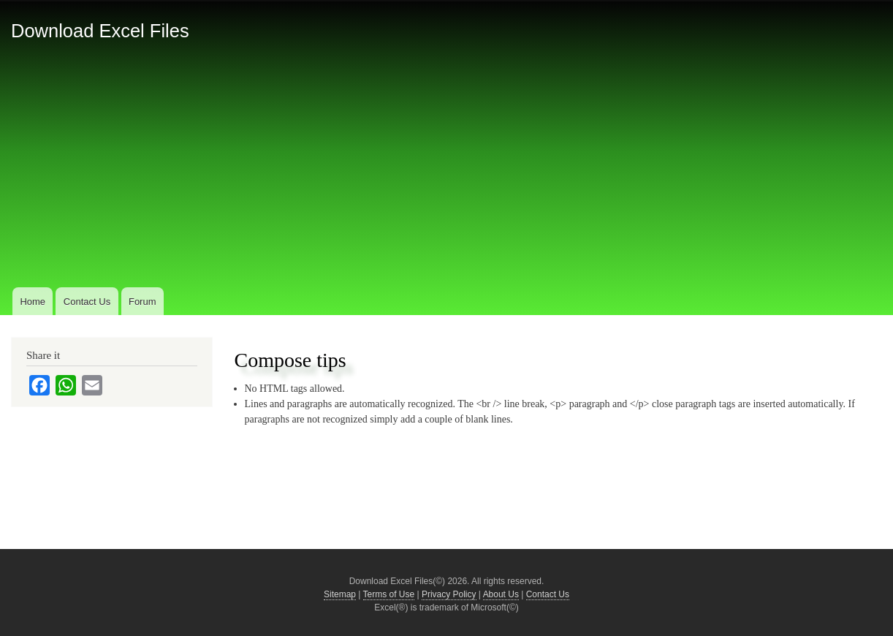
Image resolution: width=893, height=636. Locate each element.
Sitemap (340, 594)
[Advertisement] (446, 174)
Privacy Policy (449, 594)
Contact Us (87, 301)
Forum (142, 301)
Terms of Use (389, 594)
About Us (501, 594)
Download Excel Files (100, 30)
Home (32, 301)
